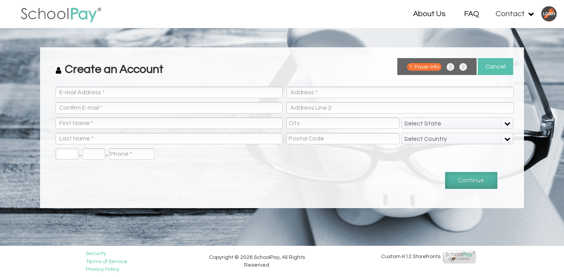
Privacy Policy (106, 269)
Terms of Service (111, 261)
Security (100, 253)
